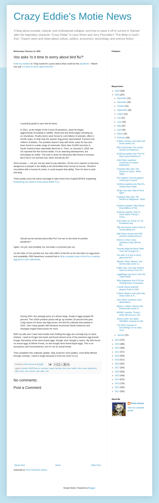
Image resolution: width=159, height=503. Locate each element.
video (42, 371)
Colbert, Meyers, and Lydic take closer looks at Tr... (131, 294)
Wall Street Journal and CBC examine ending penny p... (130, 235)
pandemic (84, 63)
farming (58, 368)
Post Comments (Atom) (36, 470)
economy (44, 368)
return (22, 371)
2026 (117, 91)
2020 (117, 356)
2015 (117, 375)
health (73, 368)
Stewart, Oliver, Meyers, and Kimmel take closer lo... (129, 262)
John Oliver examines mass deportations (129, 301)
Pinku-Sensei (137, 403)
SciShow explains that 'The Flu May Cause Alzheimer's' (130, 155)
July (119, 118)
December (122, 98)
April (119, 130)
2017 (117, 367)
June (119, 122)
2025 (117, 95)
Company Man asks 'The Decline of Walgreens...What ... (131, 199)
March (120, 134)
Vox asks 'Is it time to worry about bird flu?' (129, 256)
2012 (117, 387)
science (32, 371)
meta (79, 368)
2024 (117, 340)
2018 (117, 364)
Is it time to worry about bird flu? (38, 66)
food (64, 368)
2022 (117, 348)
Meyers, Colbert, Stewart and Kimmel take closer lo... (130, 307)
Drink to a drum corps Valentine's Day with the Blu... (129, 242)
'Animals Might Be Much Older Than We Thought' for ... (130, 250)
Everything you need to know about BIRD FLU (36, 182)
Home (58, 465)
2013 (117, 383)
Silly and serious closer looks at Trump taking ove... (131, 228)
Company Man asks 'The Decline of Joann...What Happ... (129, 171)
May (119, 126)
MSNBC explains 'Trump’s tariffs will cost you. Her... (129, 313)
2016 (117, 371)
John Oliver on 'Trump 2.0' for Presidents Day (130, 222)
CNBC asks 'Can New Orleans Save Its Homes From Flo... (130, 269)
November (122, 102)
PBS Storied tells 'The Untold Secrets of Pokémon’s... (130, 148)
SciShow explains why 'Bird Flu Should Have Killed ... (131, 185)
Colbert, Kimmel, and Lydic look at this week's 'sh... (131, 142)
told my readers (22, 63)
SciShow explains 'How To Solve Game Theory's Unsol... (128, 214)
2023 (117, 344)
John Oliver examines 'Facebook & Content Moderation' (127, 162)
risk (26, 371)
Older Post (96, 465)
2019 (117, 359)
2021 (117, 352)
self (37, 371)
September (122, 110)
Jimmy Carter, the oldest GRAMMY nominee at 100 (130, 320)
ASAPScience (34, 368)
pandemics (92, 368)
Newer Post (19, 465)
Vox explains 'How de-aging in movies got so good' (130, 179)
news (85, 368)
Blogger (91, 488)
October (121, 106)
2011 (117, 391)
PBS (17, 371)
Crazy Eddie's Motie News (73, 16)
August (120, 114)
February (121, 137)
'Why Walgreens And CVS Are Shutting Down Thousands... (131, 281)
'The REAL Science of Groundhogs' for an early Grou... (129, 327)
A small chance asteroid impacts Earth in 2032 (128, 288)
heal (68, 368)
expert (51, 368)
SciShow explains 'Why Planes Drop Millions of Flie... (130, 207)
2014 (117, 379)
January (121, 335)
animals (24, 368)
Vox (47, 371)
